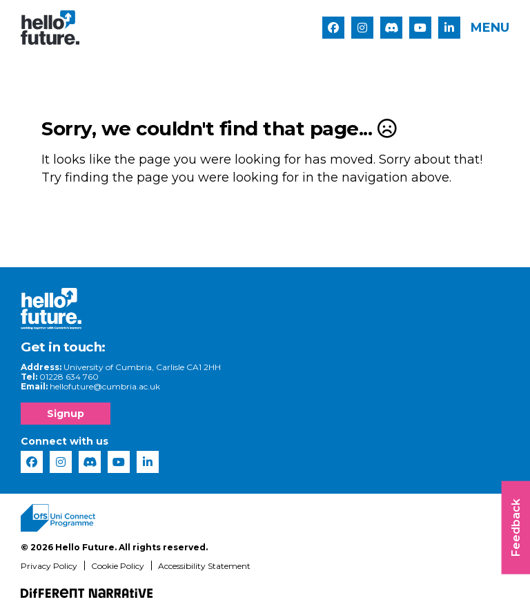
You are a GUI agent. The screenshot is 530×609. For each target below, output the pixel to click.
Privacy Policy (49, 566)
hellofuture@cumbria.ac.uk (105, 387)
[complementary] (498, 577)
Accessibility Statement (204, 566)
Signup (65, 414)
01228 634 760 (69, 377)
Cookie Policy (117, 566)
